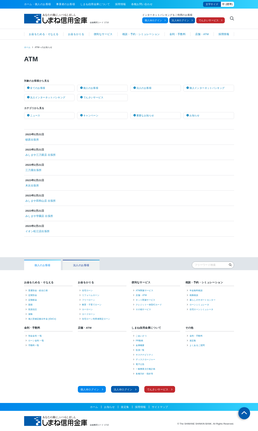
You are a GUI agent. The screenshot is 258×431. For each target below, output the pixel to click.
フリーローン (88, 300)
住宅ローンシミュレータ (201, 309)
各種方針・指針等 (144, 373)
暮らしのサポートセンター (203, 300)
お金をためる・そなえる (43, 34)
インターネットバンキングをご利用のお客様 (167, 15)
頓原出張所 (32, 139)
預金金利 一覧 (35, 336)
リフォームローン (90, 295)
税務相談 (194, 295)
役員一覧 (140, 350)
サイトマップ (160, 407)
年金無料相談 (196, 290)
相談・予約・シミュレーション (141, 34)
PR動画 (139, 340)
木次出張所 (32, 185)
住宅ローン (87, 290)
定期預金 (32, 295)
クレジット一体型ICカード (149, 304)
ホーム (27, 47)
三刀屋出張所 (33, 170)
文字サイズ (212, 4)
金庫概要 (140, 345)
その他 (189, 327)
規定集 (193, 340)
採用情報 (120, 4)
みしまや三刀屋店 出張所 (40, 154)
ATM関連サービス (144, 290)
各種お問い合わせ (142, 4)
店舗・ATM (202, 34)
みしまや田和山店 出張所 (40, 200)
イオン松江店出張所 (37, 231)
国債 (30, 304)
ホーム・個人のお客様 (37, 4)
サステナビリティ (144, 355)
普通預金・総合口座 (38, 290)
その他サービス (143, 309)
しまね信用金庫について (95, 4)
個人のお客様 (42, 265)
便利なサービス (103, 34)
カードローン (88, 314)
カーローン (87, 309)
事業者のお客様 (65, 4)
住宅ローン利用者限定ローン (96, 319)
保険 (30, 314)
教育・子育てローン (91, 304)
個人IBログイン (153, 20)
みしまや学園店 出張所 (39, 215)
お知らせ (109, 407)
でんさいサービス (209, 20)
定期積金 (32, 300)
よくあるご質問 (197, 345)
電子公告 (140, 364)
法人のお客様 (81, 265)
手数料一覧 (33, 345)
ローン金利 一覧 (36, 340)
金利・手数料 (177, 34)
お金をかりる (76, 34)
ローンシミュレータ (199, 304)
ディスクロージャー (145, 359)
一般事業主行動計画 (145, 369)
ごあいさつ (141, 336)
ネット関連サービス (145, 300)
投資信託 (32, 309)
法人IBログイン (180, 20)
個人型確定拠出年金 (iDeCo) (42, 319)
